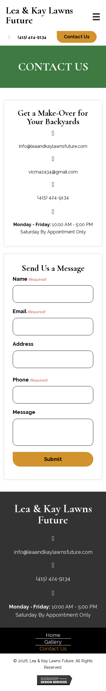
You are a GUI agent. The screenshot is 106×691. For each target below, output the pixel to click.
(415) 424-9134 (32, 37)
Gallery (53, 642)
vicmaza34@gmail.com (53, 172)
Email (29, 311)
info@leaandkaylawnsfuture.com (53, 146)
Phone (30, 380)
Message (24, 412)
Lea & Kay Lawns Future (39, 15)
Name (29, 279)
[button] (77, 37)
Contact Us (53, 649)
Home (53, 635)
